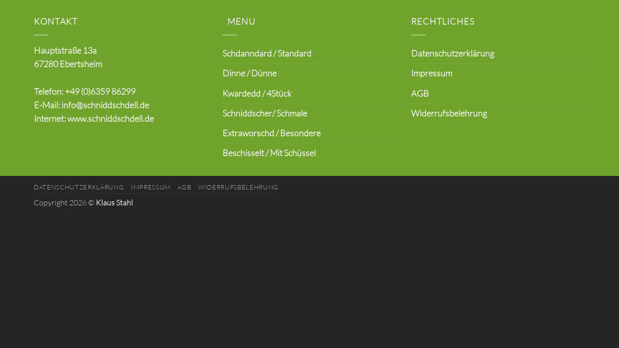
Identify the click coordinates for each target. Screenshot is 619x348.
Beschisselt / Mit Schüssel (269, 153)
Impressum (431, 73)
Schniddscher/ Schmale (264, 113)
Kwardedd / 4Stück (257, 93)
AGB (420, 93)
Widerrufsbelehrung (449, 113)
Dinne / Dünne (249, 73)
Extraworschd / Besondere (271, 133)
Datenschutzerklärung (452, 53)
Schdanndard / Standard (266, 53)
